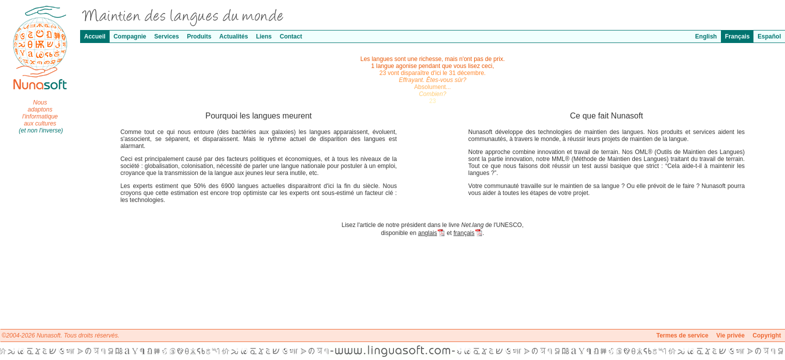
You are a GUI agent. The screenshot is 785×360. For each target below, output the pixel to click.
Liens (263, 36)
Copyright (766, 335)
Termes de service (682, 335)
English (706, 36)
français (468, 233)
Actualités (233, 36)
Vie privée (730, 335)
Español (769, 36)
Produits (199, 36)
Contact (291, 36)
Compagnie (130, 36)
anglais (431, 233)
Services (166, 36)
